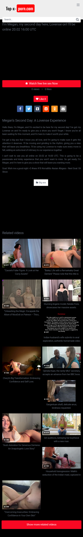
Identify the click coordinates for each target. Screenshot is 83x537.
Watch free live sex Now (41, 83)
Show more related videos (41, 524)
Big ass (41, 182)
